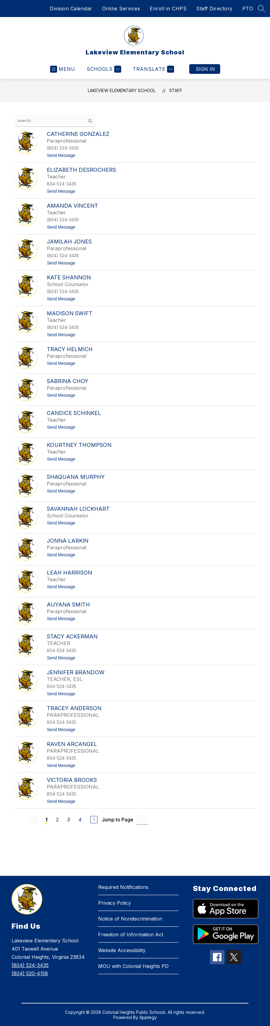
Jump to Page (117, 820)
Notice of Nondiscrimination (130, 919)
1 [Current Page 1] (46, 820)
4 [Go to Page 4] (80, 820)
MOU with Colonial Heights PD (133, 966)
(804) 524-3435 (30, 965)
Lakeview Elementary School (122, 90)
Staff (175, 90)
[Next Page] (93, 819)
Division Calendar (71, 8)
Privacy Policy (114, 903)
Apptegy (148, 1017)
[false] (55, 120)
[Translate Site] (152, 69)
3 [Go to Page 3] (68, 820)
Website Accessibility (121, 950)
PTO (247, 8)
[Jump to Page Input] (142, 819)
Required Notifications (123, 887)
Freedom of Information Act (130, 934)
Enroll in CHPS (168, 8)
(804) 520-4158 (30, 973)
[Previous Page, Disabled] (33, 819)
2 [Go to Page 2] (57, 820)
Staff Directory (214, 8)
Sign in (205, 69)
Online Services (121, 8)
